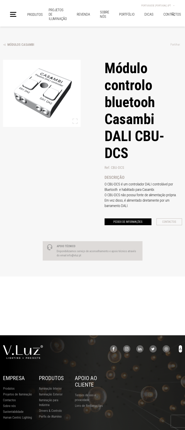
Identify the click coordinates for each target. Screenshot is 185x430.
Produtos (35, 14)
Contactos (169, 221)
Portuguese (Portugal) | (158, 5)
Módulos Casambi (18, 45)
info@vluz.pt (74, 255)
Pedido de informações (127, 221)
